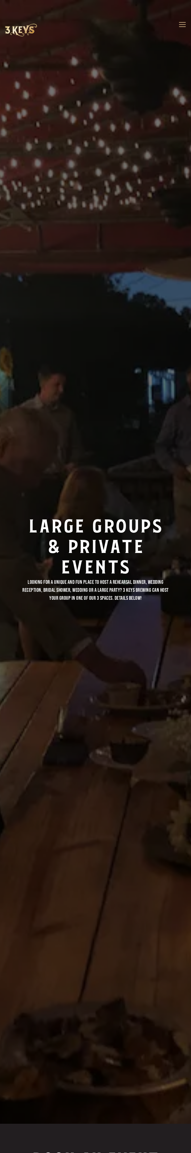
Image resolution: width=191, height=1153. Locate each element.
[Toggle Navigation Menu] (182, 24)
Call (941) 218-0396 (95, 1128)
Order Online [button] (95, 1144)
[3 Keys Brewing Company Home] (21, 30)
